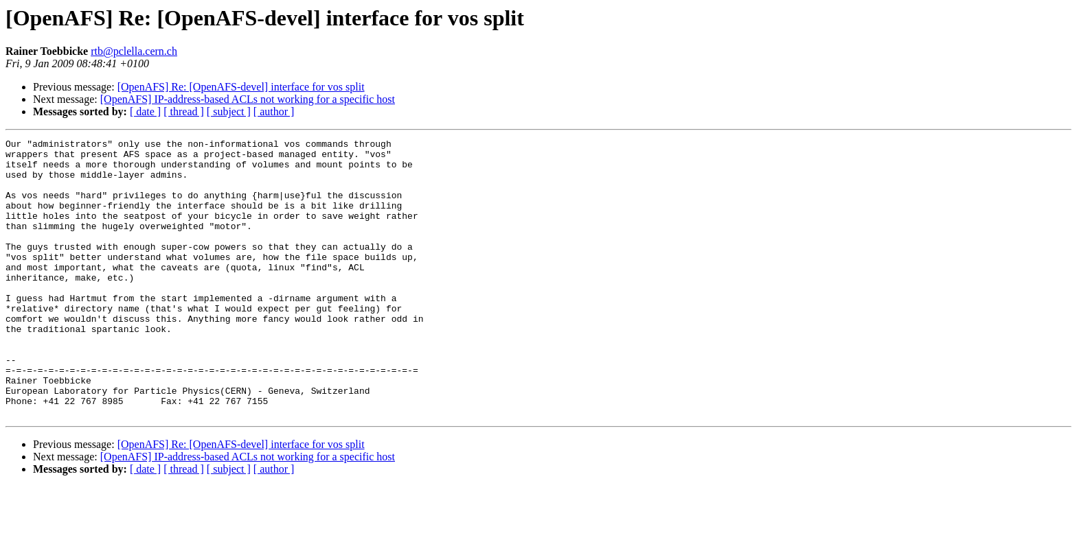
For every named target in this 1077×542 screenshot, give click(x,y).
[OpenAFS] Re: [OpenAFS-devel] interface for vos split (241, 87)
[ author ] (274, 111)
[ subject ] (229, 111)
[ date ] (145, 111)
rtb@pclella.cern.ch (134, 51)
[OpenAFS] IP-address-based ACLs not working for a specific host (247, 99)
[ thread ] (183, 111)
